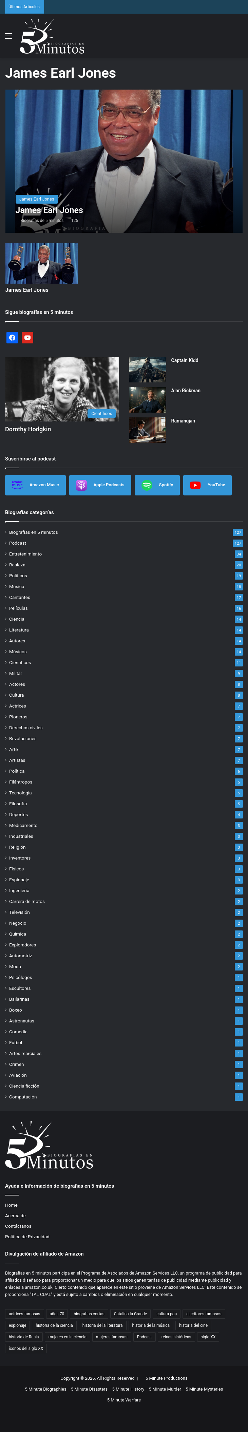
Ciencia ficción (24, 1086)
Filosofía (18, 803)
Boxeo (15, 1010)
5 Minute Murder (165, 1389)
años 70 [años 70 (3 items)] (57, 1314)
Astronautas (21, 1020)
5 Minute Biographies (45, 1389)
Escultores (20, 988)
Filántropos (20, 782)
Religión (17, 847)
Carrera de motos (27, 901)
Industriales (21, 836)
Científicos (20, 662)
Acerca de (15, 1215)
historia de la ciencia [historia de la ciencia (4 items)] (54, 1325)
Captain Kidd (184, 360)
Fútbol (15, 1042)
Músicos (18, 651)
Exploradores (22, 944)
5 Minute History (128, 1389)
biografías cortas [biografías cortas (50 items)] (89, 1314)
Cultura (16, 695)
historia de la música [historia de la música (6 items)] (151, 1325)
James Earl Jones (27, 290)
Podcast (17, 543)
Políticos (18, 575)
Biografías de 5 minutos (42, 220)
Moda (15, 966)
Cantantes (19, 597)
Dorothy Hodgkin (28, 429)
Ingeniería (19, 890)
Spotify (157, 485)
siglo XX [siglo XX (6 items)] (208, 1337)
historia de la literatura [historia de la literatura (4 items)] (102, 1325)
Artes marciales (25, 1053)
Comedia (18, 1031)
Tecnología (20, 792)
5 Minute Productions (167, 1378)
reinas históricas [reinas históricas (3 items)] (176, 1337)
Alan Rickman (186, 390)
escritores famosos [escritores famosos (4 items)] (203, 1314)
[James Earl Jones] (124, 161)
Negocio (17, 923)
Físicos (16, 868)
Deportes (18, 814)
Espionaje (19, 879)
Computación (23, 1096)
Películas (18, 608)
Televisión (19, 912)
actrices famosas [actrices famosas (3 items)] (24, 1314)
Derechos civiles (26, 727)
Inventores (20, 858)
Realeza (17, 564)
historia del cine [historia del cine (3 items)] (193, 1325)
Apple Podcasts (100, 485)
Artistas (17, 760)
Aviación (18, 1075)
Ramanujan (183, 420)
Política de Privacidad (27, 1236)
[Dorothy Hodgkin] (62, 389)
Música (16, 586)
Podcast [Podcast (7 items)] (144, 1337)
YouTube (207, 485)
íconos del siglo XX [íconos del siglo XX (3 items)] (26, 1348)
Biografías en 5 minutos (33, 532)
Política (16, 771)
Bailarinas (19, 999)
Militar (15, 673)
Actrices (17, 706)
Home (11, 1205)
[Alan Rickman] (147, 400)
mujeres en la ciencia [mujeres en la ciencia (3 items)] (68, 1337)
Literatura (19, 630)
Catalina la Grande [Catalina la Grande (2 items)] (130, 1314)
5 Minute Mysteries (204, 1389)
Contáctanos (18, 1226)
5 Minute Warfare (124, 1399)
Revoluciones (23, 738)
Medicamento (23, 825)
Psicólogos (20, 977)
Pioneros (18, 716)
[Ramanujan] (147, 430)
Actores (17, 684)
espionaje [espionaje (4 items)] (17, 1325)
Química (17, 934)
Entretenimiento (25, 554)
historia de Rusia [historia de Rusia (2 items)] (24, 1337)
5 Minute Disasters (89, 1389)
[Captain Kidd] (147, 369)
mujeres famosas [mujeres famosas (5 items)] (112, 1337)
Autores (17, 640)
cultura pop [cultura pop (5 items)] (166, 1314)
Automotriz (20, 955)
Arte (13, 749)
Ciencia (16, 619)
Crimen (16, 1064)
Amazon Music (35, 485)
